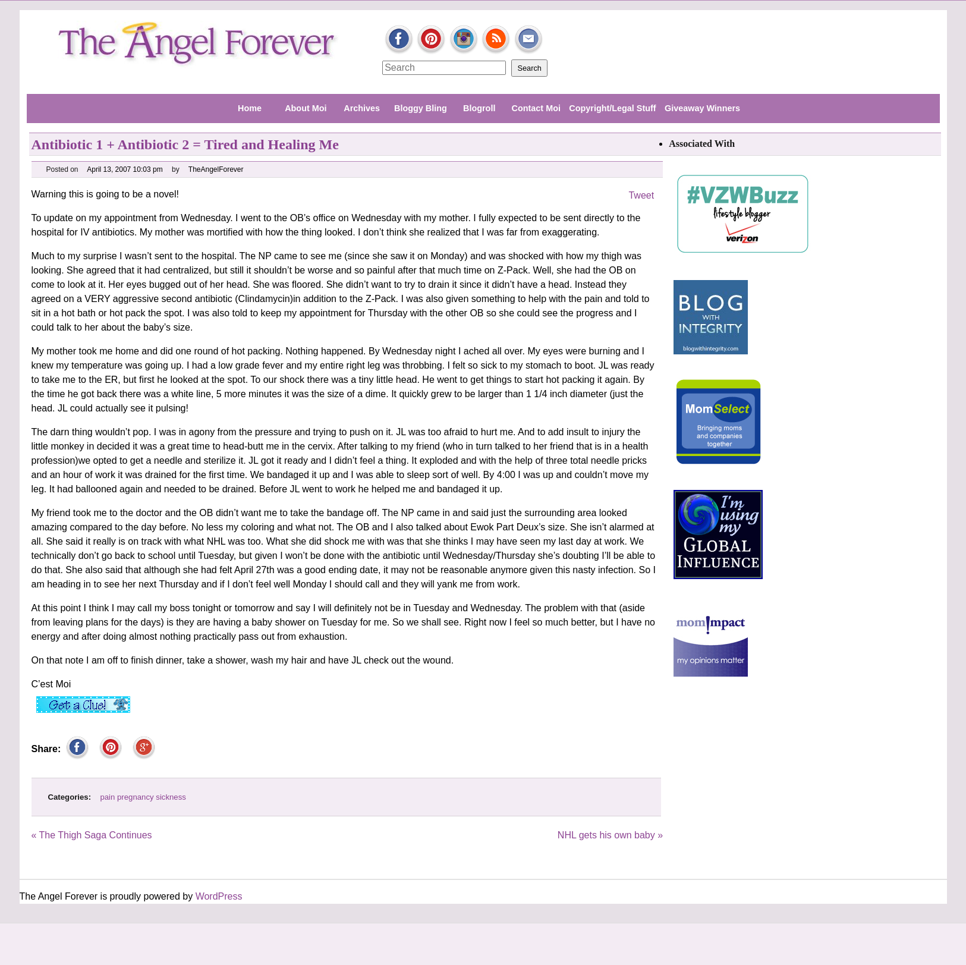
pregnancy (135, 797)
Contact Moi (536, 108)
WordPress (219, 896)
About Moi (305, 108)
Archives (362, 108)
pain (107, 797)
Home (250, 108)
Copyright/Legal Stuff (612, 108)
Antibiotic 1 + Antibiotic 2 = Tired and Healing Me (185, 144)
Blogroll (479, 108)
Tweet (641, 195)
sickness (171, 797)
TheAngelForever (216, 169)
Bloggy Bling (420, 108)
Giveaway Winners (702, 108)
